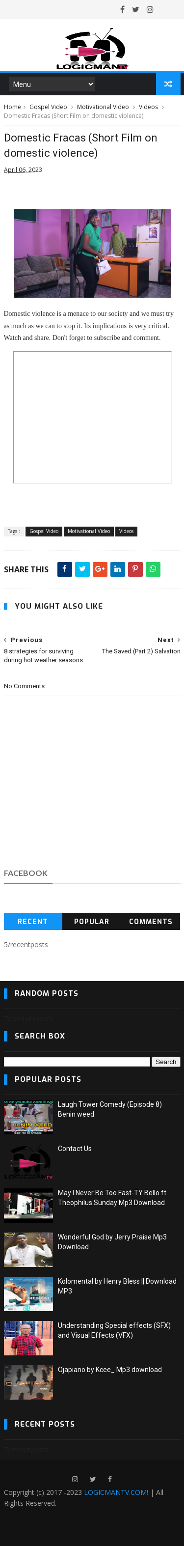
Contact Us (75, 1148)
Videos (148, 107)
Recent (33, 922)
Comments (151, 922)
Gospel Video (48, 107)
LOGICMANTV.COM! (116, 1492)
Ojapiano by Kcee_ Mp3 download (110, 1370)
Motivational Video (103, 107)
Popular (91, 922)
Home (12, 107)
